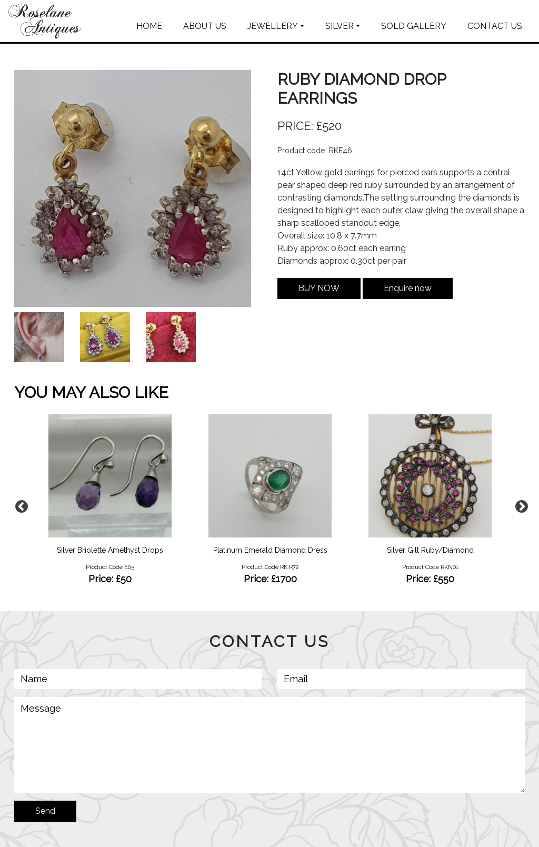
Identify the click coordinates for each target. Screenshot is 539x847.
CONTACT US (494, 26)
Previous (19, 505)
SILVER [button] (339, 26)
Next (519, 505)
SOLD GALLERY (413, 26)
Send (45, 811)
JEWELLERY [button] (272, 26)
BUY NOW (319, 288)
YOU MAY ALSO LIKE (91, 392)
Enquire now (408, 288)
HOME (149, 26)
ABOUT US (204, 26)
